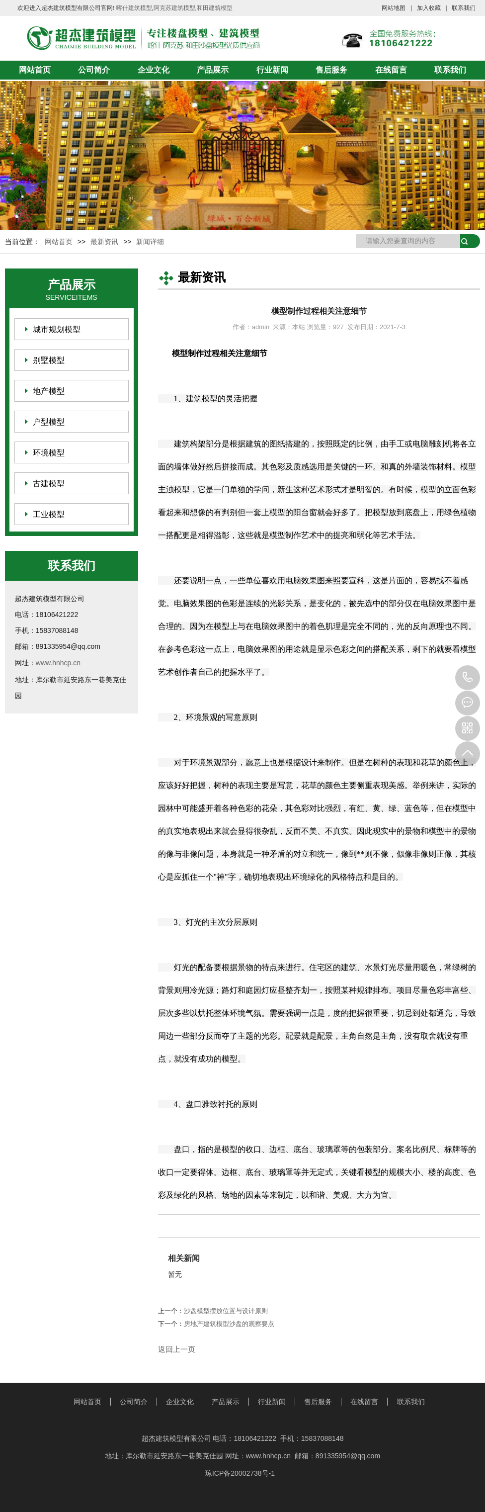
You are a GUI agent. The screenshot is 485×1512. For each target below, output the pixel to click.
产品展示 (213, 70)
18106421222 (467, 677)
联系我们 (464, 7)
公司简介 (94, 70)
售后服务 (331, 70)
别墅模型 (49, 360)
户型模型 (49, 422)
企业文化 (153, 70)
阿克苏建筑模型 (174, 7)
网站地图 (393, 7)
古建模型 (49, 483)
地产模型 (49, 391)
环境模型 (49, 452)
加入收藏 (429, 7)
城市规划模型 (57, 329)
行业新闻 (272, 70)
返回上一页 (176, 1349)
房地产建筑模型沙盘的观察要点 (229, 1324)
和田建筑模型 (215, 7)
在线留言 (391, 70)
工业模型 (49, 514)
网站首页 (35, 70)
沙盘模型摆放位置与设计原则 (226, 1311)
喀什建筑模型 (134, 7)
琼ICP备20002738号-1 (240, 1473)
